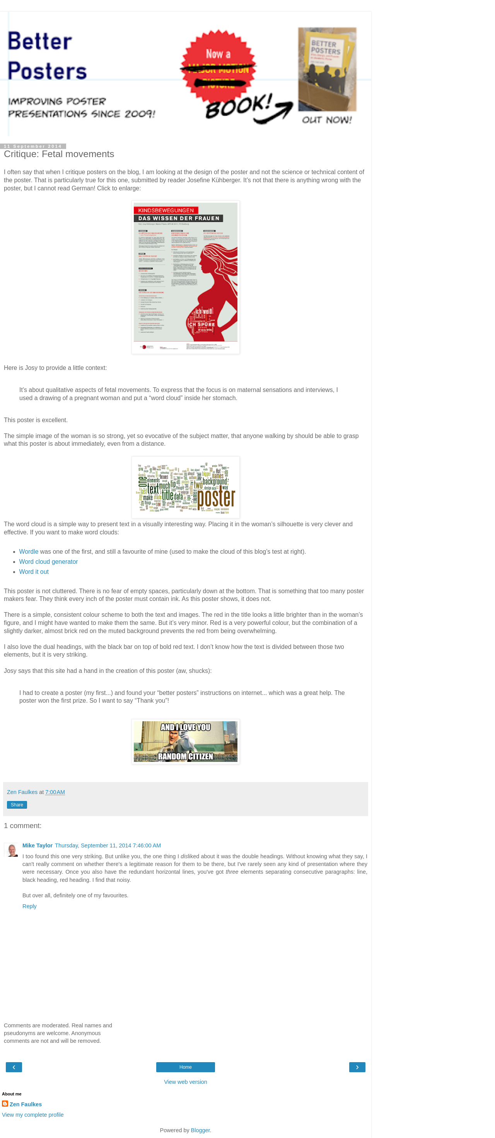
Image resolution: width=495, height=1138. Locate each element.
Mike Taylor (37, 845)
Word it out (34, 571)
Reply (29, 906)
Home (185, 1067)
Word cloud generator (48, 561)
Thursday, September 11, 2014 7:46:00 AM (108, 845)
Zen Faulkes (26, 1104)
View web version (185, 1082)
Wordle (29, 551)
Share (17, 805)
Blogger (200, 1130)
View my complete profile (33, 1115)
